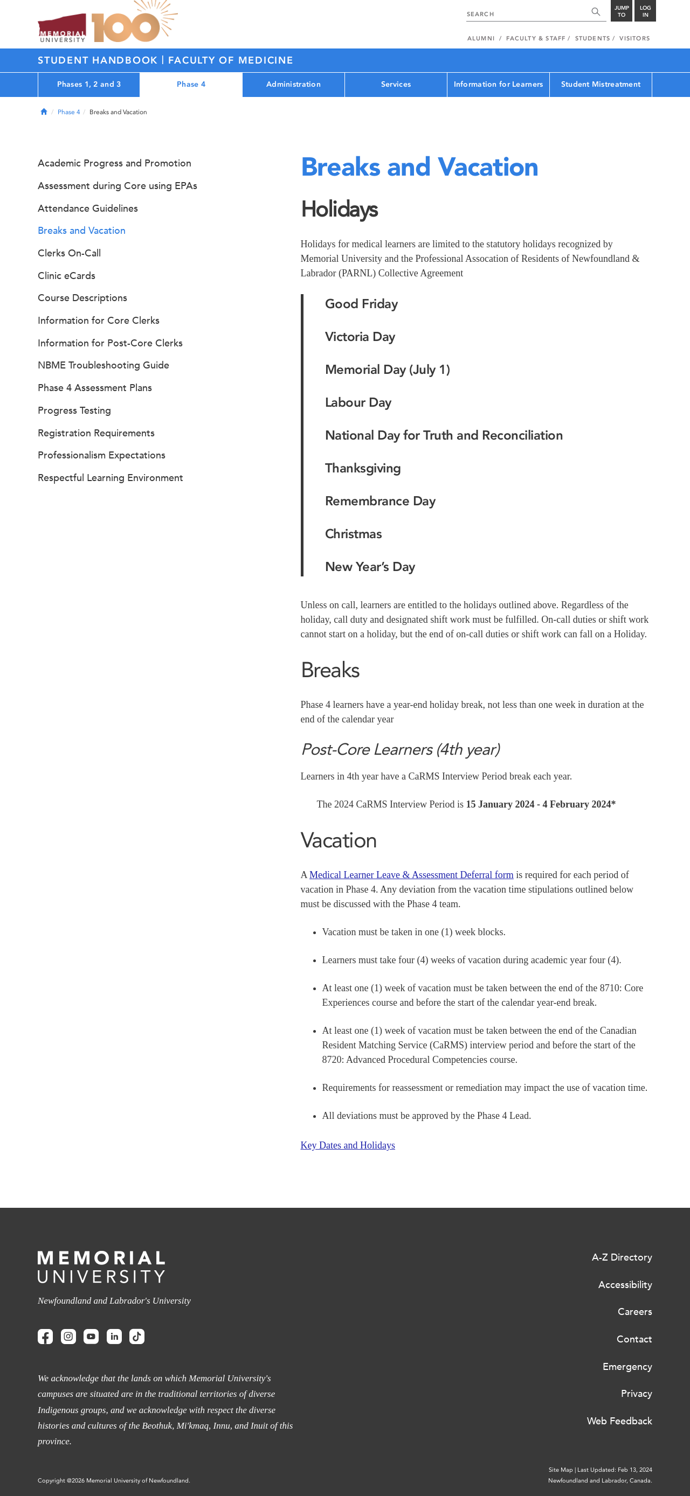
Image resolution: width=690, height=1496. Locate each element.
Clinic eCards (66, 276)
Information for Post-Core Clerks (110, 343)
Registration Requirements (96, 433)
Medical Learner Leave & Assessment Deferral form (411, 874)
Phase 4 (191, 84)
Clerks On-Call (69, 253)
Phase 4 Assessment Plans (95, 388)
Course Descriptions (82, 298)
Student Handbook (100, 60)
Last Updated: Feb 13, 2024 (614, 1469)
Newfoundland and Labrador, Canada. (600, 1480)
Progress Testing (74, 410)
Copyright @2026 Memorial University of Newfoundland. (114, 1480)
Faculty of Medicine (230, 60)
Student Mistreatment (601, 84)
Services (396, 84)
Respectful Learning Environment (110, 478)
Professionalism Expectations (101, 455)
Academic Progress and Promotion (114, 163)
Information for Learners (498, 84)
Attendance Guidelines (88, 208)
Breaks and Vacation (82, 230)
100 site (135, 21)
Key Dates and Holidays (348, 1145)
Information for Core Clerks (99, 320)
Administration (293, 84)
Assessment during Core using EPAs (117, 186)
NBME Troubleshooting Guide (103, 365)
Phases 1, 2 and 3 (89, 84)
